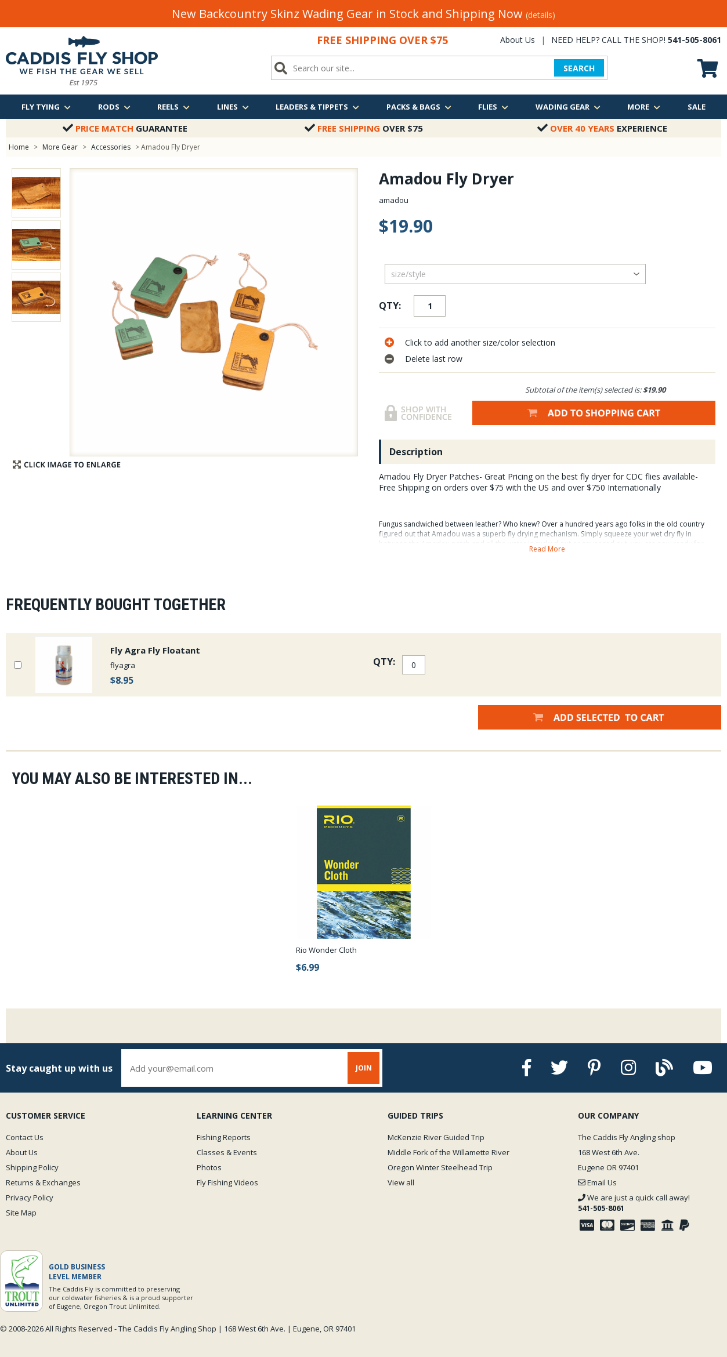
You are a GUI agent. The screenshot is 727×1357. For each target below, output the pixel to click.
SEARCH (579, 68)
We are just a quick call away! (634, 1202)
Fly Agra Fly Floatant (155, 650)
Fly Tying (46, 106)
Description (416, 451)
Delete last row (433, 358)
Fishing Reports (224, 1137)
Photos (209, 1167)
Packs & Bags (418, 106)
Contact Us (25, 1137)
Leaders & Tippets (317, 106)
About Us (517, 39)
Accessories (111, 147)
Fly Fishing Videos (227, 1182)
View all (401, 1182)
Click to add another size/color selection (480, 342)
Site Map (21, 1212)
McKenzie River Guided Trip (436, 1137)
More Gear (60, 147)
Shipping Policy (32, 1167)
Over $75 (364, 128)
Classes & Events (227, 1152)
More (643, 106)
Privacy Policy (29, 1197)
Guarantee (125, 128)
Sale (697, 106)
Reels (173, 106)
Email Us (597, 1182)
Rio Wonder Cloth (326, 950)
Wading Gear (568, 106)
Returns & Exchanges (43, 1182)
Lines (233, 106)
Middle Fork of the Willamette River (448, 1152)
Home (19, 147)
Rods (114, 106)
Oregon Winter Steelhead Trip (440, 1167)
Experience (602, 128)
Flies (493, 106)
